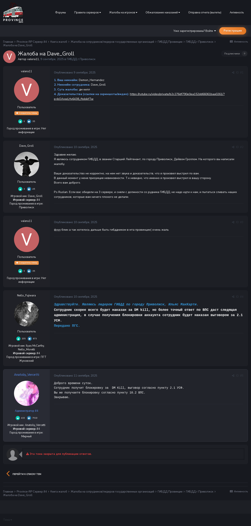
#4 (241, 297)
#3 (241, 222)
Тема (7, 520)
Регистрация (233, 31)
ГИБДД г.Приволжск (81, 59)
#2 (241, 147)
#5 (241, 376)
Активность (237, 12)
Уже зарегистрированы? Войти (194, 31)
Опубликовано (75, 73)
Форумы (60, 12)
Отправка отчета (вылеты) (204, 12)
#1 (241, 73)
